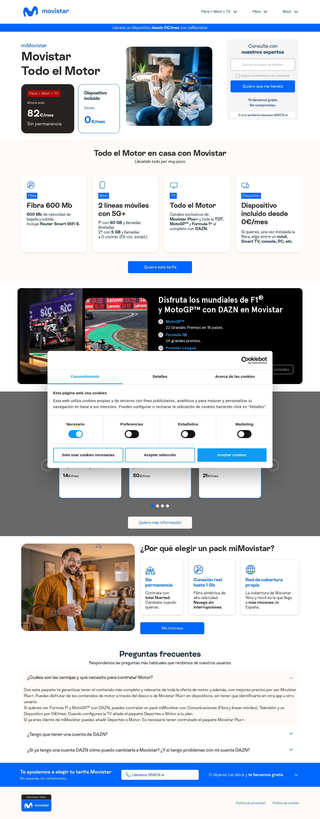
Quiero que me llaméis (262, 86)
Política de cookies (286, 803)
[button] (152, 505)
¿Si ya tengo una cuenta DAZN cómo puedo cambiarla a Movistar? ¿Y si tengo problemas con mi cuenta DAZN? (138, 750)
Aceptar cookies (232, 455)
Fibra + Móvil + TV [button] (215, 11)
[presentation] (272, 465)
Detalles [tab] (160, 376)
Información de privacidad (272, 75)
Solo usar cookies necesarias (88, 455)
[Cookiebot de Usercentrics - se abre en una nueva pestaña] (245, 360)
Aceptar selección (160, 455)
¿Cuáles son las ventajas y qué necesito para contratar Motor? (90, 677)
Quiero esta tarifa (160, 267)
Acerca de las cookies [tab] (235, 376)
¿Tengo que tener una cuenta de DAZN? (67, 734)
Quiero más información (160, 522)
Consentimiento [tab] (85, 376)
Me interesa (172, 628)
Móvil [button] (287, 11)
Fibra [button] (256, 11)
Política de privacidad (250, 803)
